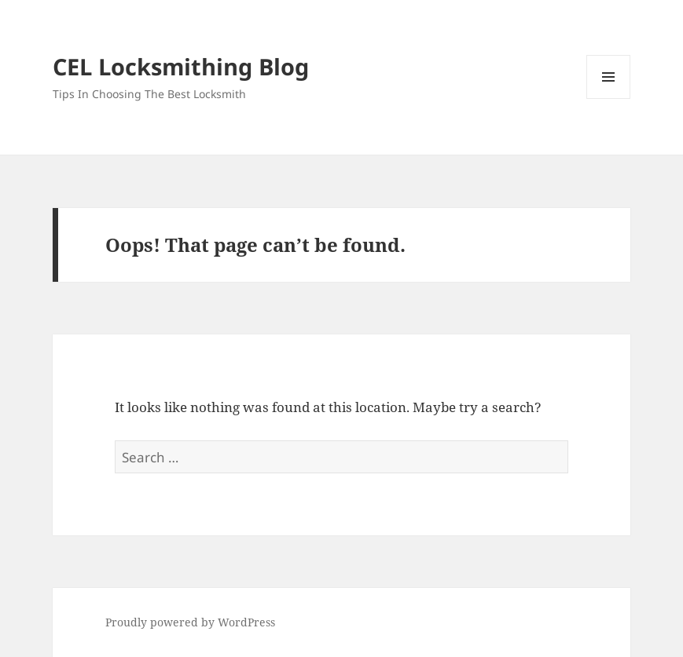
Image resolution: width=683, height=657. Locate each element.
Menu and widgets (608, 98)
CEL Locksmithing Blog (181, 66)
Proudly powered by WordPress (190, 622)
